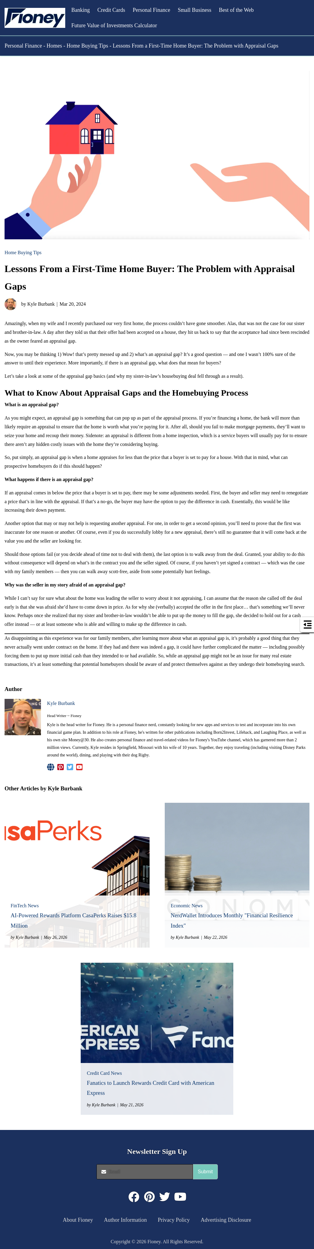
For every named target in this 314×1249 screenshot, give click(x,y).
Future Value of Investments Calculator (114, 25)
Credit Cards (111, 10)
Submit (205, 1171)
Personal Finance (151, 10)
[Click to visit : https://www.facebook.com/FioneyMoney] (133, 1196)
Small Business (194, 10)
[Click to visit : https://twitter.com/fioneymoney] (164, 1196)
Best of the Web (236, 10)
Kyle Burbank (61, 703)
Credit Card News (104, 1073)
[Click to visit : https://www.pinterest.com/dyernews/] (149, 1196)
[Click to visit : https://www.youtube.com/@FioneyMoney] (180, 1196)
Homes (54, 46)
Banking (80, 10)
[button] (35, 18)
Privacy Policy (174, 1220)
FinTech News (25, 905)
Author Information (125, 1220)
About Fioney (78, 1220)
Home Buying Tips (87, 46)
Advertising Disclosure (226, 1220)
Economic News (187, 905)
